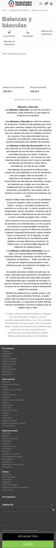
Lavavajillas (6, 433)
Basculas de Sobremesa (9, 43)
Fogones (5, 415)
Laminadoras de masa (10, 454)
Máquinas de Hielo (9, 361)
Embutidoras (7, 462)
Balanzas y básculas (10, 439)
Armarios (5, 351)
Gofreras (5, 403)
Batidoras (5, 436)
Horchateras (6, 372)
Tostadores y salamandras (12, 390)
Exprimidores (7, 449)
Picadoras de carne (9, 446)
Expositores (6, 482)
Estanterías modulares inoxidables (15, 487)
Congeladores (7, 354)
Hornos (5, 387)
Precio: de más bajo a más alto (15, 54)
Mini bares (6, 451)
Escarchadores (8, 374)
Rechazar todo (28, 536)
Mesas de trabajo (8, 477)
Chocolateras (7, 418)
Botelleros (6, 356)
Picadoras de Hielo (9, 364)
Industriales (28, 36)
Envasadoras (7, 467)
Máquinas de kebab (9, 421)
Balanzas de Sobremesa (46, 32)
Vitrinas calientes (8, 426)
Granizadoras (7, 367)
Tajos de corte (7, 490)
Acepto (28, 544)
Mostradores (7, 480)
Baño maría (6, 408)
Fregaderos (6, 474)
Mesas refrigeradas (9, 369)
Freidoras (5, 397)
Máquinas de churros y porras (13, 464)
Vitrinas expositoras (9, 359)
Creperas (5, 413)
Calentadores (7, 405)
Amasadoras (7, 441)
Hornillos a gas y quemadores (13, 400)
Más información (10, 529)
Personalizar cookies (29, 529)
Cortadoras (6, 444)
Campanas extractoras (10, 384)
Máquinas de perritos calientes (13, 423)
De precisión (9, 36)
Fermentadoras (8, 459)
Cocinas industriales (9, 410)
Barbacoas (6, 382)
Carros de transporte (10, 485)
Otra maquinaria (8, 497)
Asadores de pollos (9, 395)
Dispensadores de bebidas (12, 457)
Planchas (5, 392)
